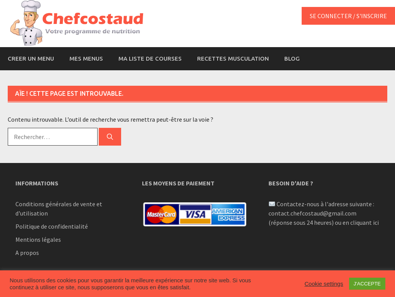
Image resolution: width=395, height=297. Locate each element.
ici (376, 222)
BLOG (292, 58)
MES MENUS (86, 58)
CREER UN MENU (31, 58)
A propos (27, 252)
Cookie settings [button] (323, 284)
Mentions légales (38, 239)
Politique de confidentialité (51, 226)
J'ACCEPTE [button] (367, 284)
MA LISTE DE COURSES (150, 58)
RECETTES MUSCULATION (233, 58)
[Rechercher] (110, 137)
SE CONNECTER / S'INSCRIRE (348, 16)
